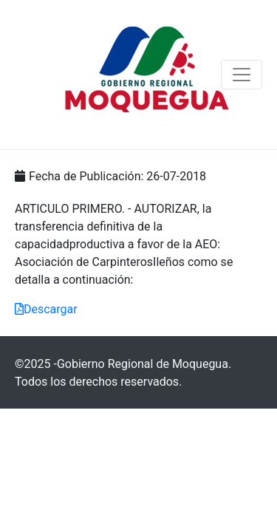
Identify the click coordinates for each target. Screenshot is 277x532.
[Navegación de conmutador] (241, 74)
